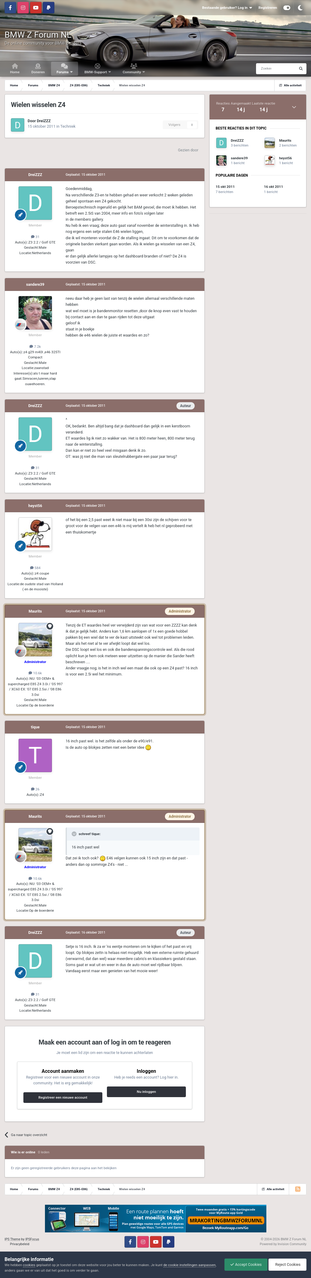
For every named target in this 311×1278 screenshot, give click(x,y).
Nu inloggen (146, 1092)
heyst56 (35, 505)
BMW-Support (96, 72)
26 (35, 789)
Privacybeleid (19, 1244)
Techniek (68, 126)
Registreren (267, 7)
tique (35, 727)
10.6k (35, 673)
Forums (63, 72)
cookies (29, 1265)
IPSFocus (32, 1239)
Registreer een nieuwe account (63, 1097)
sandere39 (35, 284)
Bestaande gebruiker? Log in (227, 7)
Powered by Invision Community (283, 1244)
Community (132, 72)
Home (14, 72)
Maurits (35, 611)
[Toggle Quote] (75, 833)
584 (35, 568)
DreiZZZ (44, 121)
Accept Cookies (244, 1264)
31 (35, 237)
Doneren (38, 72)
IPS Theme (12, 1239)
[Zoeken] (264, 68)
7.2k (35, 346)
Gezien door (188, 150)
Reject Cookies (287, 1264)
